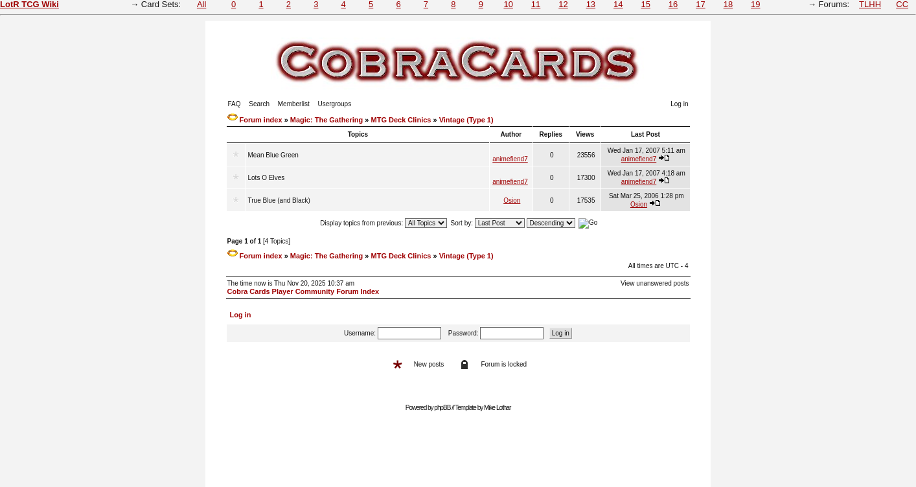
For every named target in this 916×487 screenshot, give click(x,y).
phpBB (442, 407)
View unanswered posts (655, 283)
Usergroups (334, 104)
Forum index (261, 120)
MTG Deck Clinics (401, 120)
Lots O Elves (266, 177)
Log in (679, 104)
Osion (511, 200)
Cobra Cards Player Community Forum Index (303, 291)
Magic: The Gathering (326, 120)
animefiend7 (509, 159)
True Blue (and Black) (279, 200)
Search (259, 104)
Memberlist (294, 104)
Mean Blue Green (273, 155)
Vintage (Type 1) (466, 120)
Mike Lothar (497, 407)
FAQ (234, 104)
